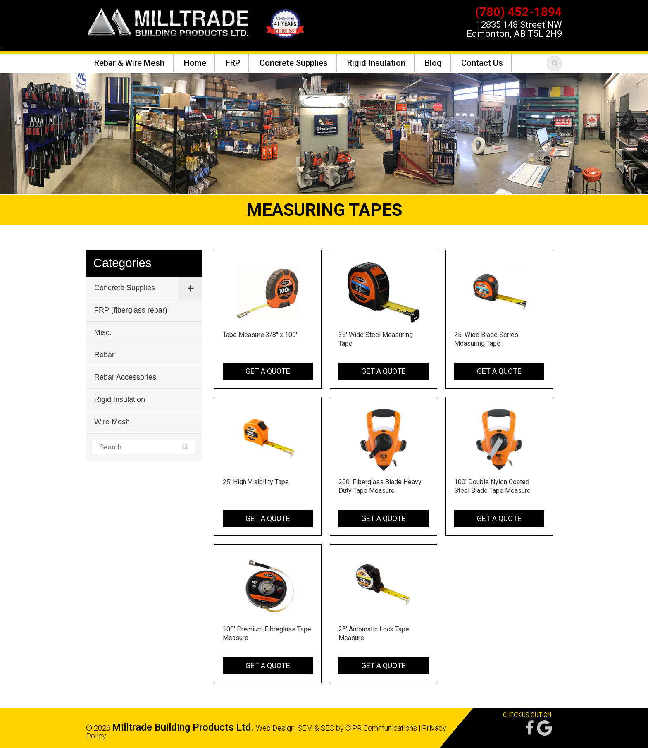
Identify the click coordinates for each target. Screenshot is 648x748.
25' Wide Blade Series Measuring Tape (486, 339)
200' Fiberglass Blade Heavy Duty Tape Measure (380, 486)
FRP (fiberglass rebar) (130, 310)
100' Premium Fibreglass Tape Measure (267, 633)
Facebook (529, 728)
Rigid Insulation (119, 399)
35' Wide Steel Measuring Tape (375, 339)
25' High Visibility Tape (256, 482)
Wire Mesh (112, 422)
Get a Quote (267, 371)
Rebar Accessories (125, 377)
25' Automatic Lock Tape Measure (373, 633)
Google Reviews (544, 728)
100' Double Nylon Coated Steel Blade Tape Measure (492, 486)
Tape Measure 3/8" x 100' (260, 335)
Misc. (103, 332)
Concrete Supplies (124, 288)
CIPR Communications (381, 728)
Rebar (104, 355)
